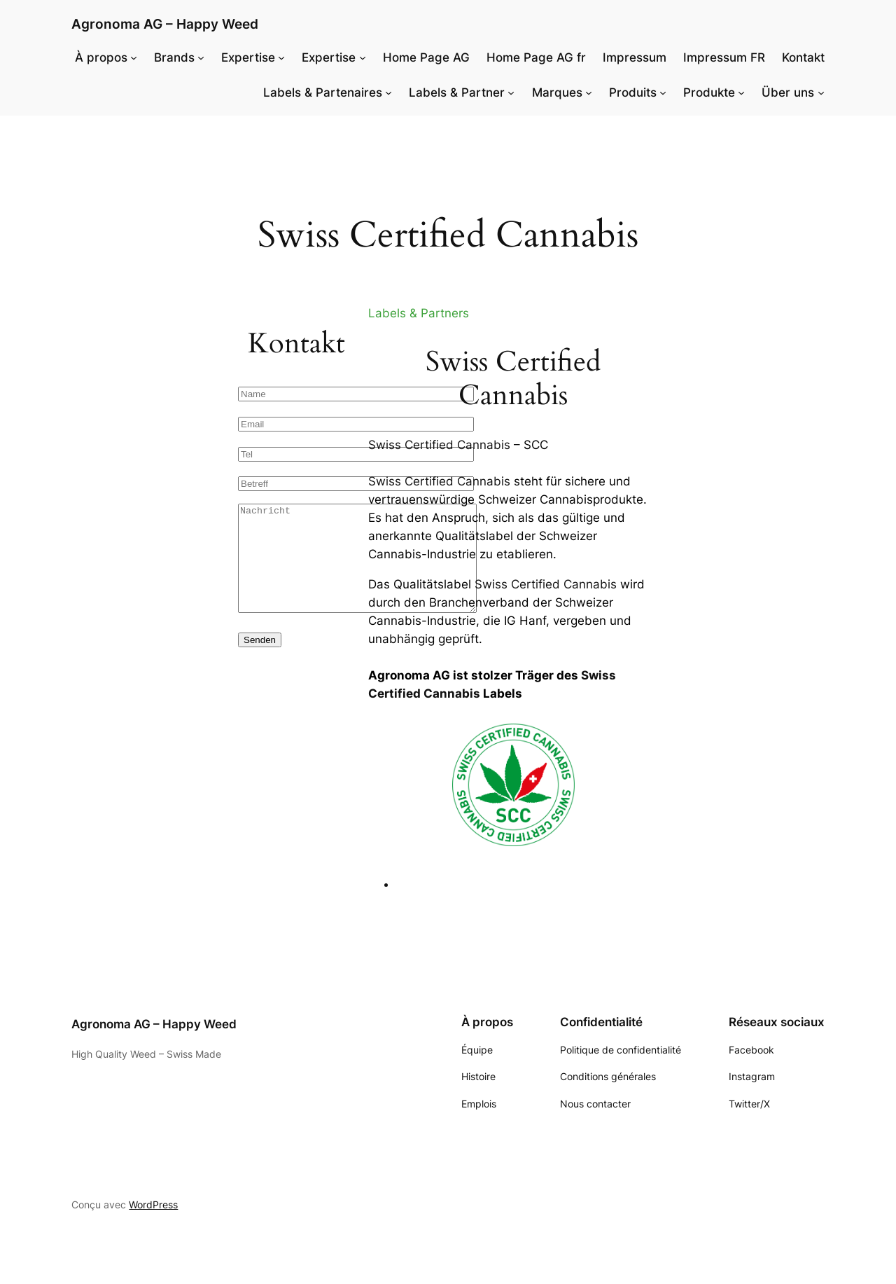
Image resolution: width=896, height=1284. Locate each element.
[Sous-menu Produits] (662, 92)
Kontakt (803, 57)
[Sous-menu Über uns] (821, 92)
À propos (101, 57)
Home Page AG (426, 57)
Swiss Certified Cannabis (439, 445)
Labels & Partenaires (322, 92)
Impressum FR (724, 57)
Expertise (248, 57)
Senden (260, 661)
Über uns (788, 92)
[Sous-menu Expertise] (281, 57)
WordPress (153, 1204)
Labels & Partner (457, 92)
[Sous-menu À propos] (133, 57)
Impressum (634, 57)
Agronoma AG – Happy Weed (164, 23)
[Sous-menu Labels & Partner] (510, 92)
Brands (174, 57)
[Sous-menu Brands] (200, 57)
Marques (557, 92)
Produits (633, 92)
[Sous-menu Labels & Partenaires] (388, 92)
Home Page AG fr (536, 57)
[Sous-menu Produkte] (741, 92)
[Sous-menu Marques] (588, 92)
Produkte (709, 92)
